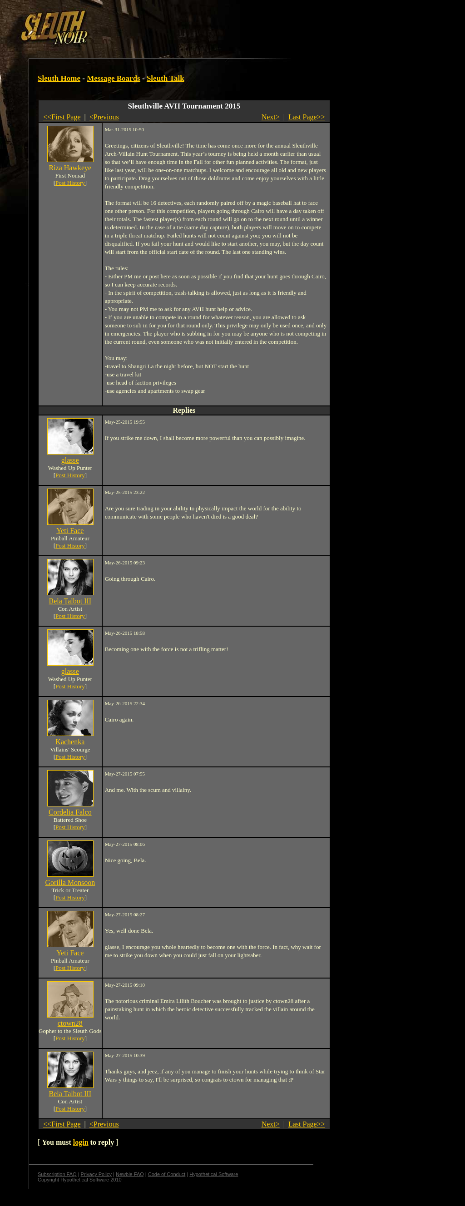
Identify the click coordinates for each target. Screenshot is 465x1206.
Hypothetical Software (213, 1174)
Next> (271, 117)
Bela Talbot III (70, 601)
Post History (70, 182)
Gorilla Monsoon (70, 882)
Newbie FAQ (130, 1174)
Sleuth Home (59, 78)
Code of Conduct (167, 1174)
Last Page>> (306, 117)
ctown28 (70, 1023)
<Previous (104, 117)
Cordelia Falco (70, 812)
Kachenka (69, 742)
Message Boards (113, 78)
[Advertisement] (157, 24)
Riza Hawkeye (70, 168)
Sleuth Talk (165, 78)
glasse (70, 460)
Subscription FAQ (57, 1174)
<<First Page (62, 117)
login (81, 1142)
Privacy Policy (96, 1174)
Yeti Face (70, 530)
